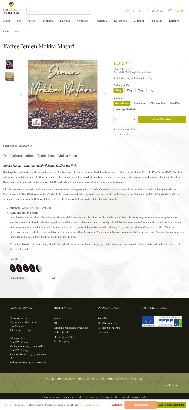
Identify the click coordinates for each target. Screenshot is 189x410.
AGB (56, 323)
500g (140, 90)
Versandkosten (88, 397)
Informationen (108, 307)
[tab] (10, 145)
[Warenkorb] (176, 10)
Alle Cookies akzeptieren (171, 404)
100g (118, 90)
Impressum (103, 332)
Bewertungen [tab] (25, 145)
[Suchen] (86, 11)
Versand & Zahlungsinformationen (71, 327)
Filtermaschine (158, 103)
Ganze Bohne (122, 103)
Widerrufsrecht (61, 332)
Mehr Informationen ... (90, 405)
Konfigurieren (141, 404)
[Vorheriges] (21, 94)
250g (129, 90)
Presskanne (140, 103)
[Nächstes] (104, 94)
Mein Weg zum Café (108, 323)
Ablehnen (117, 404)
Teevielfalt (103, 318)
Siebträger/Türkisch (125, 109)
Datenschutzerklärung (109, 327)
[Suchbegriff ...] (53, 11)
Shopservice (62, 307)
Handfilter (175, 103)
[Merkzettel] (133, 10)
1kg (151, 90)
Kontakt (58, 318)
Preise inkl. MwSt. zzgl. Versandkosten (132, 72)
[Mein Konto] (155, 10)
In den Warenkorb (161, 119)
